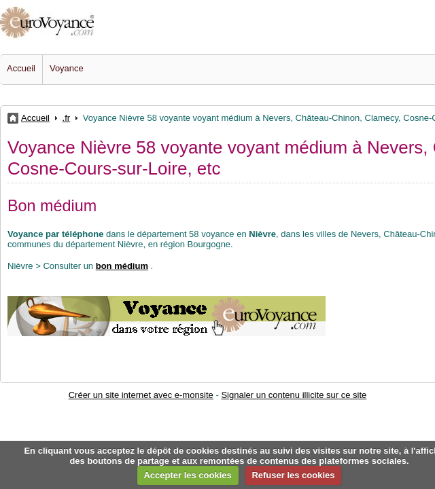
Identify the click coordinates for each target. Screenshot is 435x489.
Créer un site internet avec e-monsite (141, 395)
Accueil (21, 68)
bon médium (122, 266)
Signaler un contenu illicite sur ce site (293, 395)
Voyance (67, 68)
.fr (67, 118)
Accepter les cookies (187, 475)
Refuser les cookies (292, 475)
